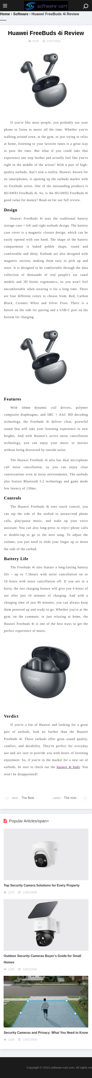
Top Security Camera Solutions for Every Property (41, 885)
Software (20, 14)
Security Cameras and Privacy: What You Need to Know (46, 1032)
